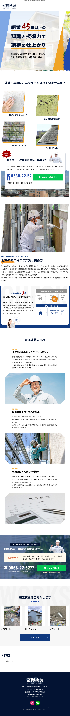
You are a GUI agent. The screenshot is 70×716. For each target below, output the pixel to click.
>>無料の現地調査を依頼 (35, 694)
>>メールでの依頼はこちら (51, 572)
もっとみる (35, 637)
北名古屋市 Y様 (53, 629)
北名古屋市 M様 (30, 629)
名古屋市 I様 (6, 629)
